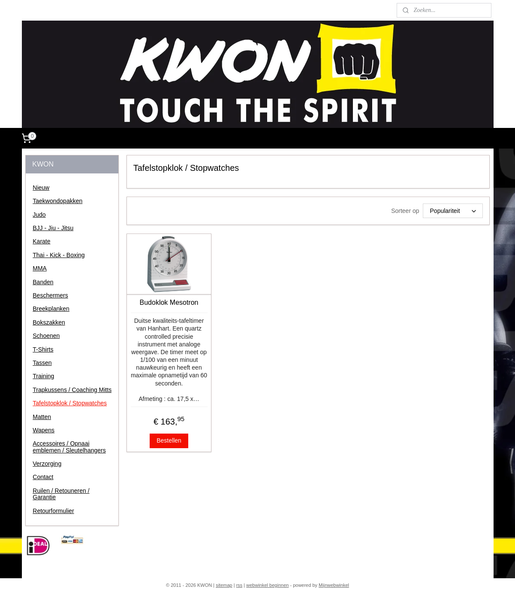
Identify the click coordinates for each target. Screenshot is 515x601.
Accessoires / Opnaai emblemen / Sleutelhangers (69, 446)
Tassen (42, 362)
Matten (42, 416)
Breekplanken (51, 308)
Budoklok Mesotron (169, 302)
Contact (43, 477)
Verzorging (47, 463)
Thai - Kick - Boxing (58, 255)
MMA (40, 268)
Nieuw (41, 187)
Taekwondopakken (57, 200)
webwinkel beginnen (267, 585)
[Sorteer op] (452, 211)
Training (43, 376)
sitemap (224, 585)
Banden (43, 282)
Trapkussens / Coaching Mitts (72, 389)
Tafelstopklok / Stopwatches (70, 403)
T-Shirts (43, 349)
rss (239, 585)
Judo (39, 214)
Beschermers (50, 295)
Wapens (43, 430)
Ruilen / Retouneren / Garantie (61, 494)
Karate (41, 241)
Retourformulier (53, 510)
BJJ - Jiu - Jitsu (53, 228)
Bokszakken (49, 322)
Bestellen (169, 440)
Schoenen (46, 335)
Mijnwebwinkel (334, 585)
